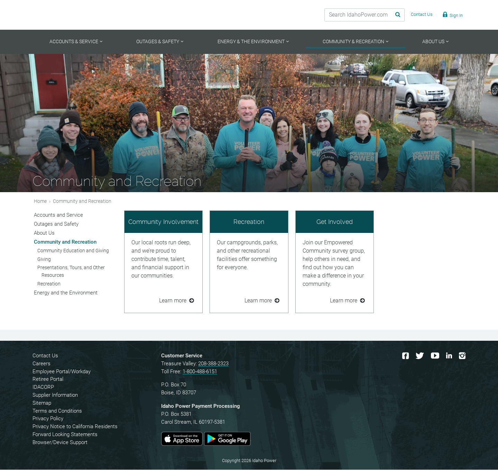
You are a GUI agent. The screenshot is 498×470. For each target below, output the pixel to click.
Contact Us (45, 356)
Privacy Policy (48, 419)
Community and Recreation (65, 242)
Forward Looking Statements (65, 435)
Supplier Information (55, 396)
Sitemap (42, 403)
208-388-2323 (213, 364)
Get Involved (334, 222)
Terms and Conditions (57, 411)
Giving (44, 260)
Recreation (248, 222)
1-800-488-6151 (200, 372)
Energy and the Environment (66, 293)
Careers (41, 364)
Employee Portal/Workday (62, 372)
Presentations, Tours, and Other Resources (71, 272)
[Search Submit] (389, 14)
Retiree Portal (48, 380)
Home (40, 202)
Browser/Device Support (60, 443)
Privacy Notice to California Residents (75, 427)
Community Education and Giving (73, 251)
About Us (44, 233)
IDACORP (43, 388)
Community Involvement (163, 222)
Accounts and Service (58, 215)
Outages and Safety (56, 224)
